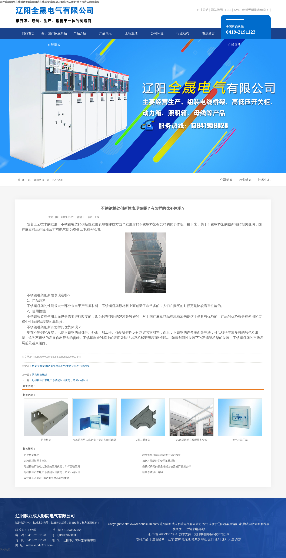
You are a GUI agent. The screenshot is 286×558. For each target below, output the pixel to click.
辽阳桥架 (223, 524)
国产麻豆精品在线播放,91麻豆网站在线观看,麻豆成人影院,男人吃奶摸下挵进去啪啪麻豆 (49, 1)
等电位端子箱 (240, 439)
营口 (211, 539)
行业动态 (182, 33)
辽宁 (171, 539)
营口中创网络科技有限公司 (212, 534)
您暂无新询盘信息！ (255, 9)
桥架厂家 (236, 524)
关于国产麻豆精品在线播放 (54, 35)
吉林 (178, 539)
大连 (231, 539)
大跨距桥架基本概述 (35, 460)
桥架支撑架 (38, 365)
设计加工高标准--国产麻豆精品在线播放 (46, 477)
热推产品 (142, 539)
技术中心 (264, 180)
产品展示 (105, 33)
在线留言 (208, 33)
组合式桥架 (83, 365)
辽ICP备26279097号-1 (162, 534)
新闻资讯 (39, 180)
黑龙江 (186, 539)
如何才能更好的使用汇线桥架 (159, 460)
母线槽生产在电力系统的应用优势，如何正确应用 (60, 380)
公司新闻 (226, 180)
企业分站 (203, 9)
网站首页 (28, 33)
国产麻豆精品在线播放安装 (60, 365)
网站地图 (217, 9)
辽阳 (218, 539)
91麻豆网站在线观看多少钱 (191, 439)
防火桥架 (46, 439)
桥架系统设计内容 (152, 472)
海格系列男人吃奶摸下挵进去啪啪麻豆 (94, 439)
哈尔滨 (196, 539)
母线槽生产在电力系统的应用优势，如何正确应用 (52, 472)
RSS (228, 9)
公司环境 (157, 33)
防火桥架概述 (39, 374)
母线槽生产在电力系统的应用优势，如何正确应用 (52, 466)
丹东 (238, 539)
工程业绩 (131, 33)
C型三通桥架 (143, 439)
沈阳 (224, 539)
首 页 (20, 180)
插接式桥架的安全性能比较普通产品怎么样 (166, 466)
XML (237, 9)
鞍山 (204, 539)
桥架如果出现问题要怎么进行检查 (161, 454)
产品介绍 (79, 33)
